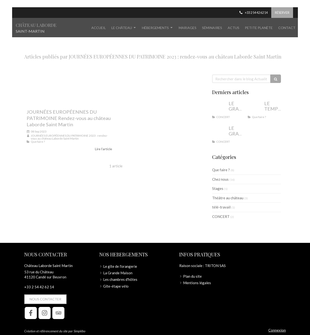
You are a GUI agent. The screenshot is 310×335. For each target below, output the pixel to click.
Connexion (277, 330)
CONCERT (221, 216)
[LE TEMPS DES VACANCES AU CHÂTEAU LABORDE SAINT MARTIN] (255, 108)
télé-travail (221, 207)
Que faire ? (221, 170)
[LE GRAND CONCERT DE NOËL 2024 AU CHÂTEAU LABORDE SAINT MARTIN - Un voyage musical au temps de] (219, 108)
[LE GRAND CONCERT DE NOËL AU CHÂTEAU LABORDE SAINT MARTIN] (219, 133)
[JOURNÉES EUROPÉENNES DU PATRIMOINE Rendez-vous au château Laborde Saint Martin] (69, 89)
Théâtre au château (227, 198)
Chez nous (220, 179)
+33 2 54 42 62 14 (39, 287)
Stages (217, 188)
